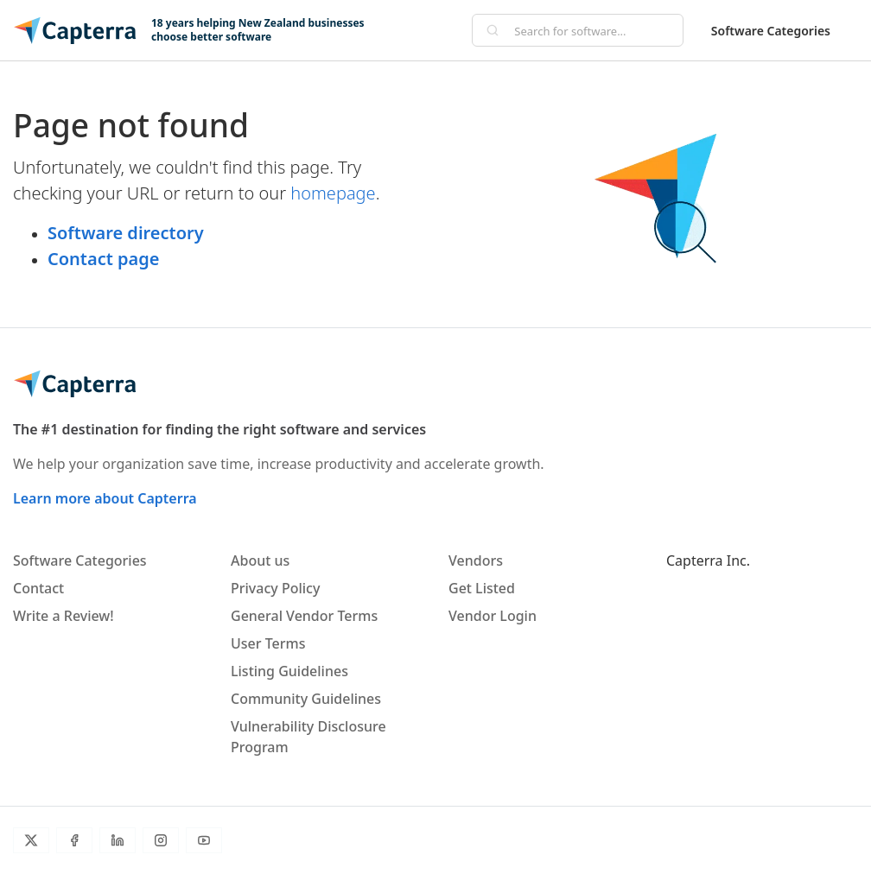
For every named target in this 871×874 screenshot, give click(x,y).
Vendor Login (492, 615)
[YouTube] (204, 840)
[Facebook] (74, 840)
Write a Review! (63, 615)
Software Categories (770, 30)
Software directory (126, 232)
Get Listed (481, 588)
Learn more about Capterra (105, 498)
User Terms (268, 643)
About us (260, 560)
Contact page (103, 258)
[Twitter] (31, 840)
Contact (38, 588)
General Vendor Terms (304, 615)
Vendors (475, 560)
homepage (332, 193)
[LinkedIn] (117, 840)
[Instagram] (161, 840)
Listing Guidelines (289, 671)
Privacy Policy (275, 588)
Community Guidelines (306, 698)
